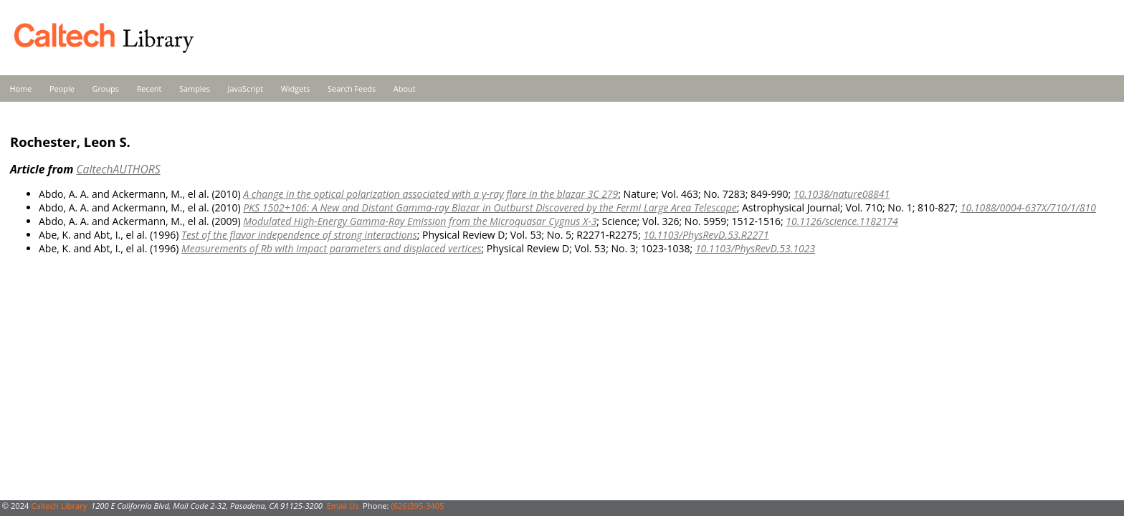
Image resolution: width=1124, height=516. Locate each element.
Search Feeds (352, 88)
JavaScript (245, 88)
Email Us (343, 505)
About (405, 88)
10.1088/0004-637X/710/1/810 (1028, 207)
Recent (149, 88)
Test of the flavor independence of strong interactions (299, 235)
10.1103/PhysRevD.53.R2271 (705, 235)
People (62, 88)
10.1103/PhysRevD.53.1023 (755, 248)
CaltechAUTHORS (118, 169)
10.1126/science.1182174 (841, 221)
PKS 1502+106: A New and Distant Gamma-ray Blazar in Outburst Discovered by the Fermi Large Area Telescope (489, 207)
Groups (105, 88)
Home (21, 88)
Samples (194, 88)
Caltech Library (59, 505)
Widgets (295, 88)
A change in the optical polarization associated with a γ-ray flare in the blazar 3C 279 (430, 194)
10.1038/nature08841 (842, 194)
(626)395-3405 (417, 505)
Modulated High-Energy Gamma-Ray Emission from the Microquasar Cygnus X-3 (419, 221)
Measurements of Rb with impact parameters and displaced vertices (331, 248)
